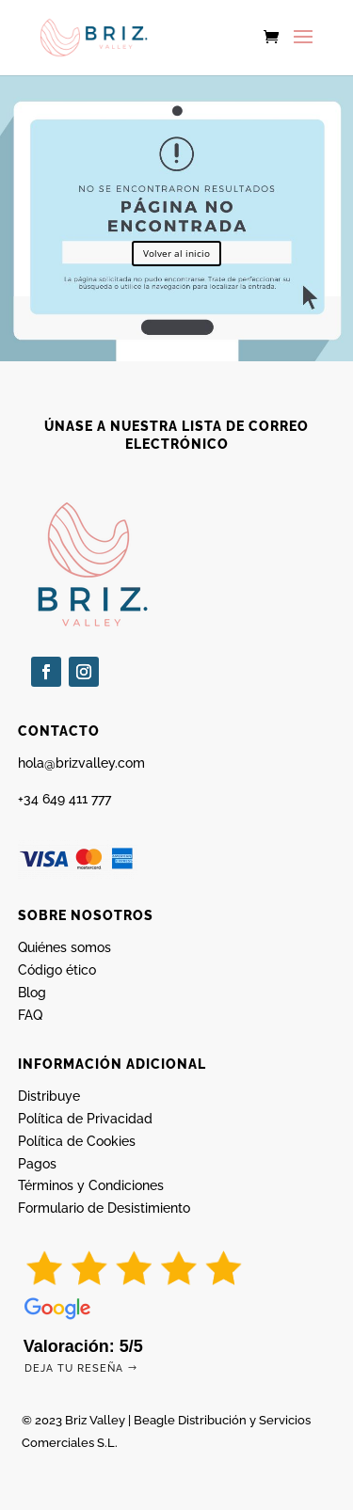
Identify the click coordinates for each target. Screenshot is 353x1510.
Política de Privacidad (85, 1118)
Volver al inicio (176, 253)
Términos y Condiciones (91, 1185)
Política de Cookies (77, 1141)
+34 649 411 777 (64, 798)
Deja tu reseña (73, 1368)
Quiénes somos (64, 947)
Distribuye (49, 1096)
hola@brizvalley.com (81, 763)
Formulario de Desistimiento (104, 1208)
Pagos (37, 1163)
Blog (32, 992)
